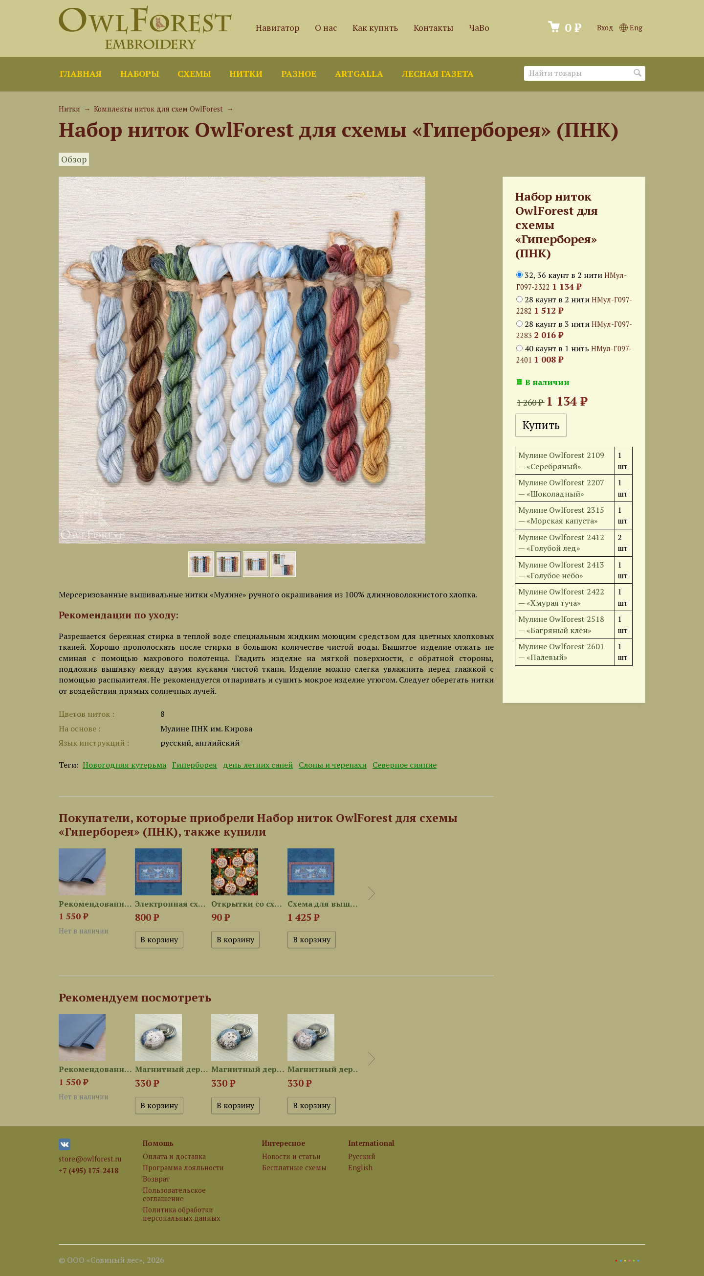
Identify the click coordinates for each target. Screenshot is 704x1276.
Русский (361, 1156)
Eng (630, 27)
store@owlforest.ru (90, 1158)
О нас (326, 27)
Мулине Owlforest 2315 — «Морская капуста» (561, 515)
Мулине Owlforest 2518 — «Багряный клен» (561, 624)
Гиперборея (194, 764)
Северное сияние (405, 764)
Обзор (74, 159)
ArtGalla (359, 73)
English (360, 1167)
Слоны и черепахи (333, 764)
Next (371, 893)
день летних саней (258, 764)
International (371, 1143)
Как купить (375, 27)
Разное (298, 73)
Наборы (139, 73)
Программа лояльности (183, 1167)
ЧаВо (479, 27)
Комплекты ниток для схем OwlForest (158, 109)
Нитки (246, 73)
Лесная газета (438, 73)
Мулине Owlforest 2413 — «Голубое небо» (561, 570)
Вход (605, 27)
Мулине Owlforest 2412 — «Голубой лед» (561, 542)
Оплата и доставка (174, 1156)
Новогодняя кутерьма (124, 764)
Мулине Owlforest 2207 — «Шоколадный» (561, 488)
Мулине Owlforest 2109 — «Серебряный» (561, 460)
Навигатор (277, 27)
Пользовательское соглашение (174, 1194)
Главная (81, 73)
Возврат (156, 1179)
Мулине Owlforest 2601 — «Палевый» (561, 651)
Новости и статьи (291, 1156)
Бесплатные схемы (294, 1167)
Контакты (434, 27)
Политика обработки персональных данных (181, 1214)
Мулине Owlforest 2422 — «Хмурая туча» (561, 597)
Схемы (194, 73)
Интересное (283, 1143)
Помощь (158, 1143)
